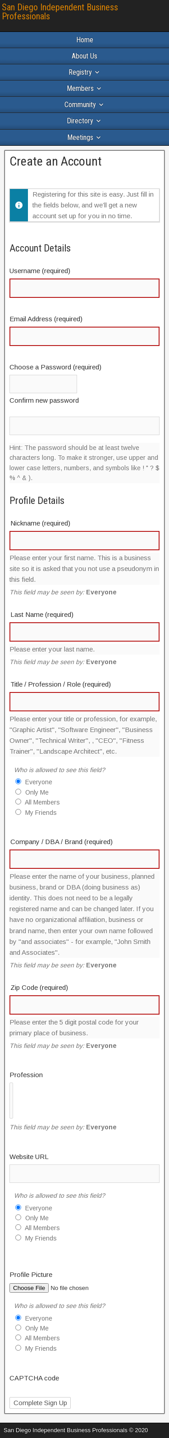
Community (80, 104)
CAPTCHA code (34, 1378)
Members (80, 88)
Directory (80, 121)
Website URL (29, 1156)
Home (84, 40)
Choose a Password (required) (55, 367)
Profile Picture (30, 1274)
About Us (84, 56)
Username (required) (39, 270)
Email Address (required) (45, 319)
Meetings (80, 137)
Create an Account (55, 161)
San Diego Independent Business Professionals (60, 12)
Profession (26, 1074)
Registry (80, 72)
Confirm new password (44, 400)
